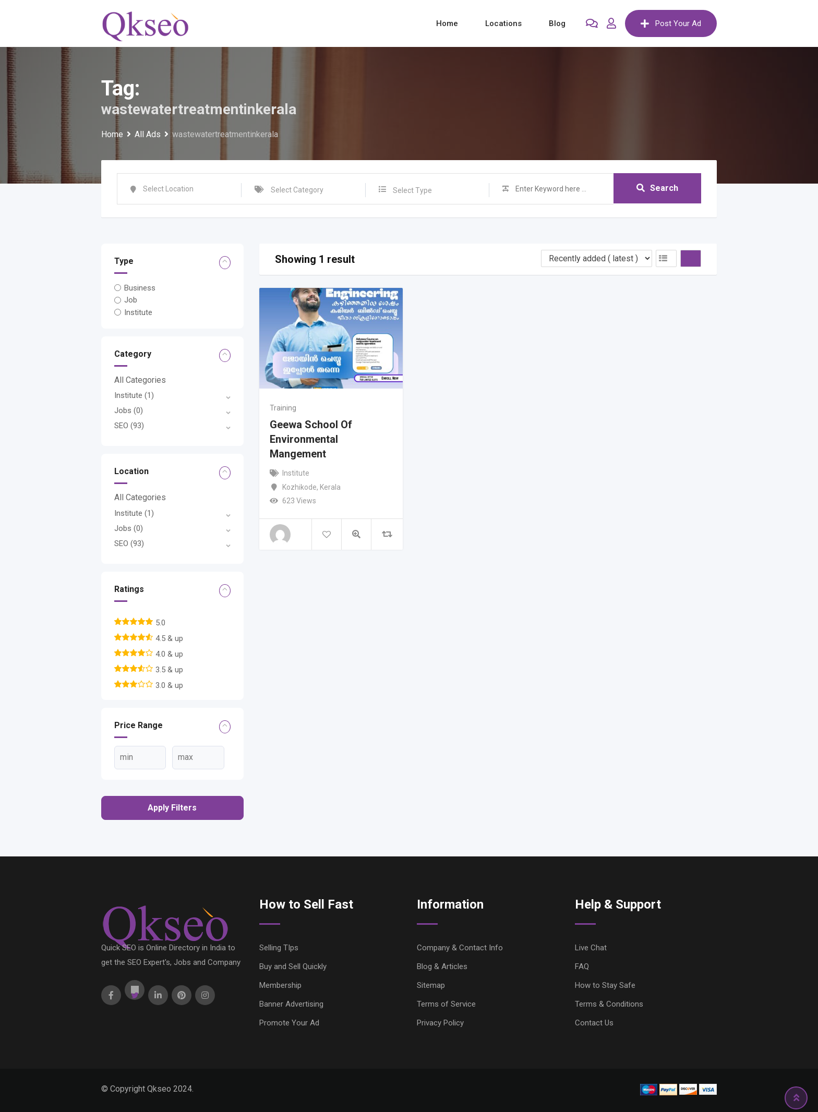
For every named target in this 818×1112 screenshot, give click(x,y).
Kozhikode (299, 487)
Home (447, 23)
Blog (557, 23)
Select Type (412, 190)
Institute (138, 312)
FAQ (582, 966)
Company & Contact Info (460, 947)
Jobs (128, 410)
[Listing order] (596, 258)
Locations (503, 23)
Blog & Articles (442, 966)
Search (657, 189)
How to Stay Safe (605, 985)
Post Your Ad (671, 23)
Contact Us (594, 1023)
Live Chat (591, 947)
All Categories (140, 380)
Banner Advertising (291, 1004)
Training (283, 408)
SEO (129, 425)
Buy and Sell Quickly (293, 966)
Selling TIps (278, 947)
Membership (280, 985)
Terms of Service (446, 1004)
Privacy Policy (440, 1023)
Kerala (330, 487)
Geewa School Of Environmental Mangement (311, 439)
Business (139, 288)
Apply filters (172, 808)
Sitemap (431, 985)
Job (130, 300)
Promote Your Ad (289, 1023)
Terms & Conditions (609, 1004)
